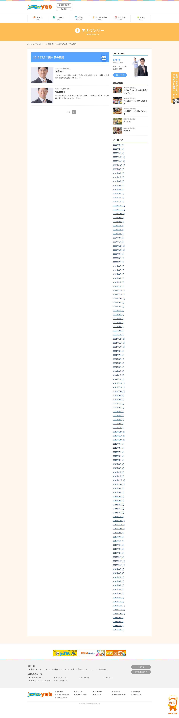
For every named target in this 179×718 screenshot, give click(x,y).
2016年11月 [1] (119, 565)
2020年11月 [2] (119, 387)
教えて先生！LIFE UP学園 (40, 681)
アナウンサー (99, 18)
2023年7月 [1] (118, 262)
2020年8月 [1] (118, 399)
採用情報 (79, 691)
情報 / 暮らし (103, 669)
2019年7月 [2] (118, 452)
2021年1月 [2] (118, 379)
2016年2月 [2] (118, 597)
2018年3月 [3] (118, 509)
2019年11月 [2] (119, 436)
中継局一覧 (98, 691)
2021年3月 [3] (118, 371)
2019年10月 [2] (119, 440)
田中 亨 (50, 44)
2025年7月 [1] (118, 177)
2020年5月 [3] (118, 412)
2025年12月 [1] (119, 157)
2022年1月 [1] (118, 335)
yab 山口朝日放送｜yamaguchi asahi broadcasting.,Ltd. (39, 7)
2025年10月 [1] (119, 165)
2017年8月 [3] (118, 533)
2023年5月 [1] (118, 270)
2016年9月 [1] (118, 569)
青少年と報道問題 (63, 694)
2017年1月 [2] (118, 557)
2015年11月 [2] (119, 610)
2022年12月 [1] (119, 290)
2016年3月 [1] (118, 593)
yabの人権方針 (62, 697)
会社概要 (60, 691)
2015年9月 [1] (118, 618)
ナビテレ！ (110, 677)
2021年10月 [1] (119, 347)
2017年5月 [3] (118, 541)
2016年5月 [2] (118, 585)
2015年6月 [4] (118, 630)
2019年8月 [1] (118, 448)
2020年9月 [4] (118, 395)
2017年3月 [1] (118, 549)
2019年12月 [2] (119, 432)
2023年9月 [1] (118, 254)
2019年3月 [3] (118, 468)
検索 (65, 9)
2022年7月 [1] (118, 311)
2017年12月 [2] (119, 521)
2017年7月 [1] (118, 537)
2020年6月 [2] (118, 408)
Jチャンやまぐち (37, 677)
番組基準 (117, 691)
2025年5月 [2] (118, 185)
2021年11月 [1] (119, 343)
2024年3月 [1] (118, 238)
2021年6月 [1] (118, 359)
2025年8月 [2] (118, 173)
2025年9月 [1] (118, 169)
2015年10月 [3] (119, 614)
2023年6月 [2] (118, 266)
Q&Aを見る (120, 75)
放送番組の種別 (81, 694)
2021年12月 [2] (119, 339)
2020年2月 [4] (118, 424)
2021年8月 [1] (118, 351)
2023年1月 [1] (118, 286)
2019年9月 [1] (118, 444)
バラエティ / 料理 (67, 669)
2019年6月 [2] (118, 456)
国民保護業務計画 (120, 694)
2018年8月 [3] (118, 492)
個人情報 (98, 694)
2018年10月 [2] (119, 484)
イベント (120, 18)
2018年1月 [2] (118, 517)
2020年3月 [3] (118, 420)
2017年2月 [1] (118, 553)
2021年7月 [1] (118, 355)
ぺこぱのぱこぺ (61, 681)
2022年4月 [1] (118, 323)
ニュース (58, 18)
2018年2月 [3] (118, 513)
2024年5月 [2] (118, 230)
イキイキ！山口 (61, 677)
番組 (79, 18)
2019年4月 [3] (118, 464)
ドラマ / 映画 (53, 669)
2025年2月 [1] (118, 197)
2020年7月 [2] (118, 404)
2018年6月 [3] (118, 496)
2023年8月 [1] (118, 258)
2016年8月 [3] (118, 573)
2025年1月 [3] (118, 201)
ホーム (37, 18)
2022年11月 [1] (119, 294)
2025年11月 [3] (119, 161)
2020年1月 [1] (118, 428)
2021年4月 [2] (118, 367)
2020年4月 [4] (118, 416)
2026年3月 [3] (118, 145)
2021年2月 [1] (118, 375)
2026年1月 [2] (118, 153)
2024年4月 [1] (118, 234)
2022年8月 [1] (118, 306)
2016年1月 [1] (118, 601)
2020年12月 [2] (119, 383)
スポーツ (41, 669)
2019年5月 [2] (118, 460)
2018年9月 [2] (118, 488)
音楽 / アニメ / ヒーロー (86, 669)
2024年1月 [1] (118, 242)
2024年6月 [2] (118, 226)
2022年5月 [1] (118, 319)
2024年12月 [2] (119, 206)
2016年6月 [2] (118, 581)
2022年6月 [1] (118, 315)
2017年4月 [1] (118, 545)
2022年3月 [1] (118, 327)
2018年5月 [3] (118, 500)
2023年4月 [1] (118, 274)
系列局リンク (137, 694)
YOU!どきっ (85, 677)
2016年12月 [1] (119, 561)
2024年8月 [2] (118, 222)
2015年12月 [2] (119, 605)
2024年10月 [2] (119, 214)
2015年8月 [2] (118, 622)
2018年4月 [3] (118, 505)
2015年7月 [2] (118, 626)
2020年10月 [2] (119, 391)
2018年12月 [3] (119, 480)
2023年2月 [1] (118, 282)
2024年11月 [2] (119, 210)
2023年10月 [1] (119, 250)
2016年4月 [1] (118, 589)
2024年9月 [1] (118, 218)
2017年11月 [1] (119, 525)
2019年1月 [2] (118, 476)
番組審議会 (136, 691)
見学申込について (141, 672)
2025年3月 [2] (118, 193)
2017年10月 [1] (119, 529)
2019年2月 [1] (118, 472)
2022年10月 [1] (119, 298)
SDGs (141, 18)
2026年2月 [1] (118, 149)
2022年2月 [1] (118, 331)
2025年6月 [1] (118, 181)
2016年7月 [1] (118, 577)
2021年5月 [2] (118, 363)
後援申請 (141, 667)
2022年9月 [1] (118, 302)
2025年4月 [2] (118, 189)
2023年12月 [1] (119, 246)
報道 (32, 669)
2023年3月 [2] (118, 278)
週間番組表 (65, 5)
